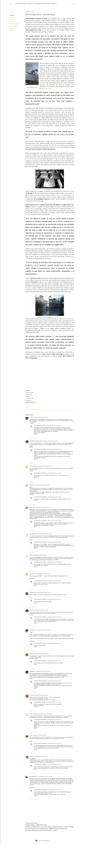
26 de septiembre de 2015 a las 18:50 (54, 562)
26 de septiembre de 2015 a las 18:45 (54, 496)
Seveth (31, 610)
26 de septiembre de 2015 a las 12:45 (43, 573)
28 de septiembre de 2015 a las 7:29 (43, 671)
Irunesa (31, 417)
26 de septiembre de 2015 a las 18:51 (54, 580)
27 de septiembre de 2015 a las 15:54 (43, 630)
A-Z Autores (36, 3)
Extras (11, 21)
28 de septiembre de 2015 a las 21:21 (54, 660)
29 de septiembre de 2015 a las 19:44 (54, 743)
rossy (31, 735)
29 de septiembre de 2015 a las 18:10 (41, 756)
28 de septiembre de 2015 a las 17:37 (45, 713)
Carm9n (32, 653)
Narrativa (12, 28)
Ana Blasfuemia (33, 776)
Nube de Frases (33, 713)
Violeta (31, 756)
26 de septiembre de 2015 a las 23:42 (44, 592)
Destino (12, 19)
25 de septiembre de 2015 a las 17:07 (42, 484)
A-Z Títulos (29, 3)
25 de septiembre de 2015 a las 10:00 (49, 441)
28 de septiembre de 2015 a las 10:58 (41, 695)
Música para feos (14, 26)
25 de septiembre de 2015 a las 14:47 (54, 473)
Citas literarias (13, 17)
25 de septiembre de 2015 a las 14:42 (54, 425)
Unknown (32, 484)
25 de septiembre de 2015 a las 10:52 (45, 466)
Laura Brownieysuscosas (36, 441)
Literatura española (14, 23)
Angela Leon (33, 592)
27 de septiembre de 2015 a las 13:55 (41, 610)
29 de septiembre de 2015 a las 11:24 (40, 735)
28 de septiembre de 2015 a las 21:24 (54, 680)
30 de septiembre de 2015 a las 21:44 (54, 789)
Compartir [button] (12, 11)
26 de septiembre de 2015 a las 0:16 (40, 555)
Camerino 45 (33, 573)
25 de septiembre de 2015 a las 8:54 (41, 417)
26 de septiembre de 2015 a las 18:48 (54, 520)
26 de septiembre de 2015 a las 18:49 (54, 542)
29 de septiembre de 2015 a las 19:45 (54, 764)
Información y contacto (48, 3)
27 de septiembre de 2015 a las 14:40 (54, 599)
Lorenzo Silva (13, 25)
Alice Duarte (33, 630)
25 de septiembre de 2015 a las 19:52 (45, 533)
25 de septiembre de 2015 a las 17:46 (43, 507)
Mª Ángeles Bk (33, 533)
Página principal (20, 3)
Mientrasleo (32, 671)
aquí (35, 402)
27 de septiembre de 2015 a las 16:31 (54, 643)
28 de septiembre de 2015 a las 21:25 (54, 702)
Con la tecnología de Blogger (42, 840)
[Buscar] (73, 4)
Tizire (31, 555)
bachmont (52, 189)
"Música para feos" (46, 88)
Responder (32, 438)
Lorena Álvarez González (40, 425)
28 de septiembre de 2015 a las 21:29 (54, 719)
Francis (31, 695)
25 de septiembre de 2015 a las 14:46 (54, 449)
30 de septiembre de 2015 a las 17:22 (45, 776)
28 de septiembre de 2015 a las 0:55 (41, 653)
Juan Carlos (33, 507)
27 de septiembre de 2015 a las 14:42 (54, 617)
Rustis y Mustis (33, 466)
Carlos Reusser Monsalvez (57, 317)
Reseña (11, 30)
